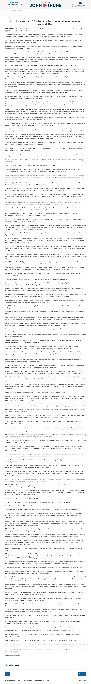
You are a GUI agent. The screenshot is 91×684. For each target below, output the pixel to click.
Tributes (17, 655)
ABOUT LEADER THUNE (12, 6)
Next (7, 674)
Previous (82, 674)
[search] (21, 4)
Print (6, 665)
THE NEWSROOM (14, 2)
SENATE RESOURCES (13, 4)
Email (11, 665)
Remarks (20, 11)
